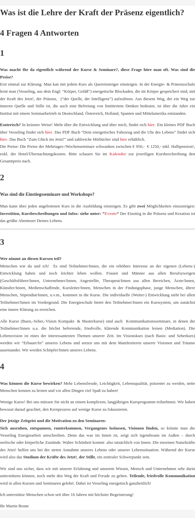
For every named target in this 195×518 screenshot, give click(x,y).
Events (111, 213)
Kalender (119, 153)
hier (151, 124)
